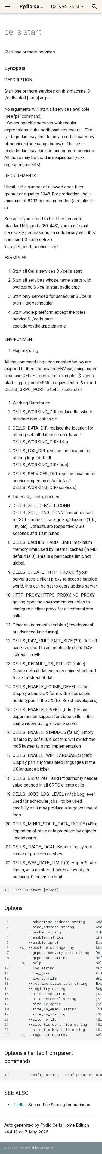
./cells (18, 1104)
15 (6, 993)
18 (6, 1009)
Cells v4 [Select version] (65, 6)
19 (6, 1014)
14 (6, 988)
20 (6, 1019)
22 (6, 1029)
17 (6, 1003)
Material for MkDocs (37, 1148)
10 (6, 968)
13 (6, 983)
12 (6, 978)
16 (6, 998)
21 (6, 1024)
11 (6, 973)
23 (6, 1034)
